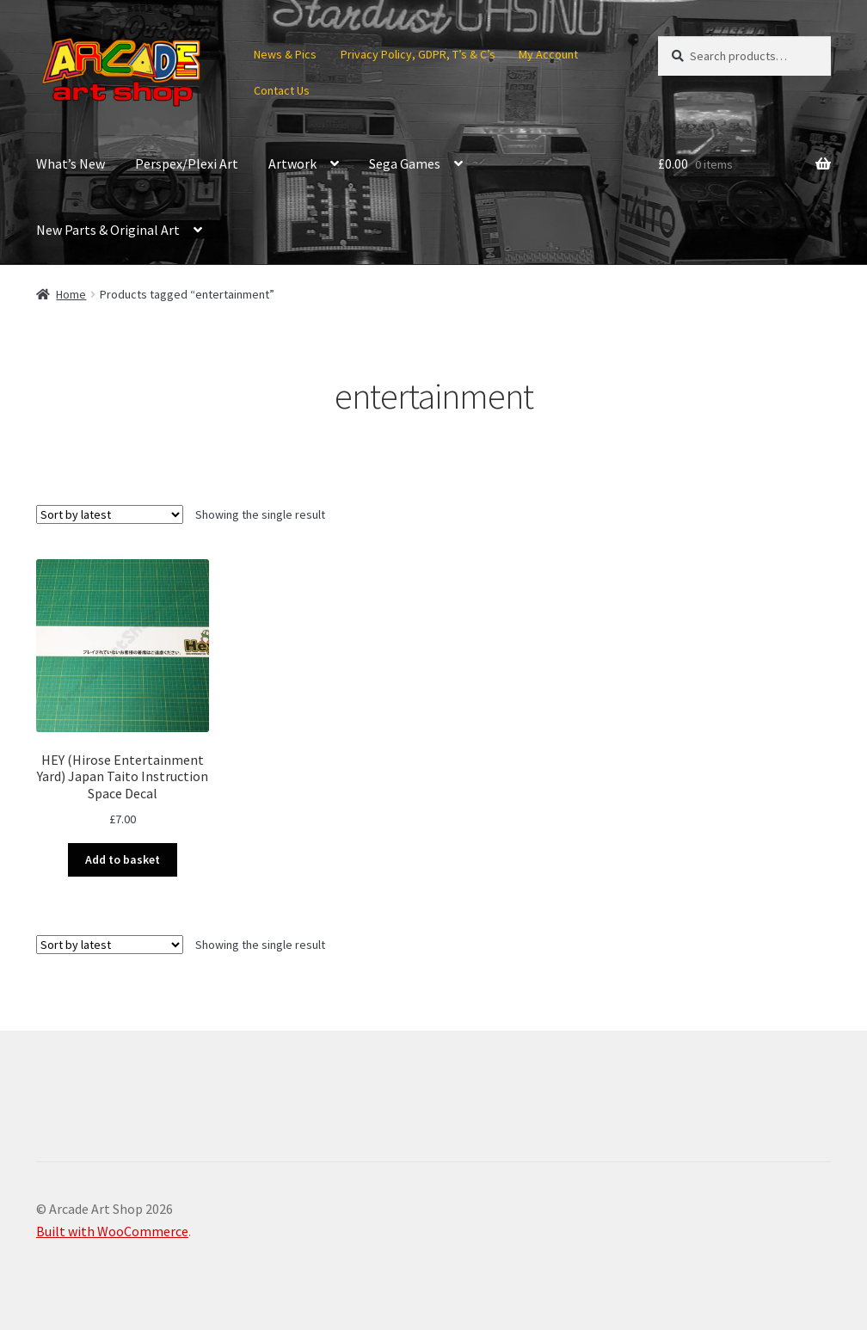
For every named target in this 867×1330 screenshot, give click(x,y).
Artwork (292, 163)
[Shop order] (109, 514)
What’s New (70, 163)
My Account (548, 54)
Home (71, 294)
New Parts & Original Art (108, 229)
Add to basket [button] (122, 859)
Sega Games (404, 163)
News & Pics (285, 54)
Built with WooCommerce (112, 1231)
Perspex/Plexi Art (186, 163)
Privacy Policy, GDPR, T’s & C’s (418, 54)
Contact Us (282, 90)
